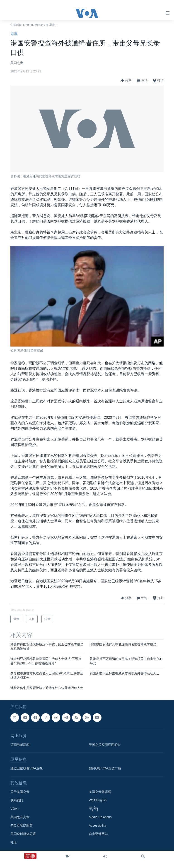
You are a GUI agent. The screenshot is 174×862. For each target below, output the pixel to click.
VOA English (98, 800)
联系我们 (16, 800)
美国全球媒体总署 (23, 834)
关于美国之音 (19, 792)
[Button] (126, 80)
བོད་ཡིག (93, 809)
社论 (13, 842)
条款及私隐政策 (21, 825)
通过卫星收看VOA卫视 (26, 768)
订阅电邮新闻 (19, 745)
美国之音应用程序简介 (105, 745)
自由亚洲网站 (98, 834)
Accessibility (97, 825)
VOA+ (14, 809)
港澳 (14, 34)
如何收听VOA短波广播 (105, 768)
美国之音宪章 (19, 817)
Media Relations (100, 817)
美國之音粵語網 (100, 792)
